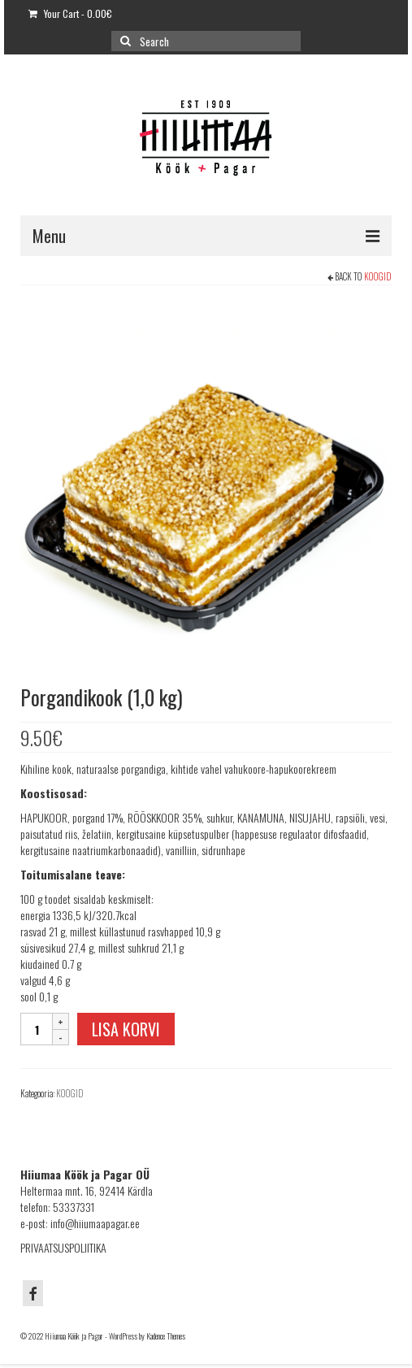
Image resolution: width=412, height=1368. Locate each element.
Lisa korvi (126, 1029)
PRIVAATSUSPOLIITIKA (63, 1247)
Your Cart (70, 13)
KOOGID (378, 276)
